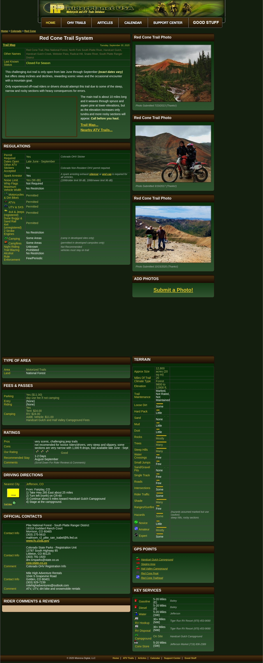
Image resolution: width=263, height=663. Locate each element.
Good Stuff (190, 658)
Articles (142, 658)
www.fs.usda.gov (37, 540)
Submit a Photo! (173, 290)
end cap (106, 174)
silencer (93, 174)
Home (4, 31)
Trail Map (9, 45)
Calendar (155, 658)
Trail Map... (89, 125)
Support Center (172, 658)
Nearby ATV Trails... (97, 130)
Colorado (16, 31)
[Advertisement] (66, 310)
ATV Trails (128, 658)
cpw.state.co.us (36, 563)
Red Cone (30, 31)
